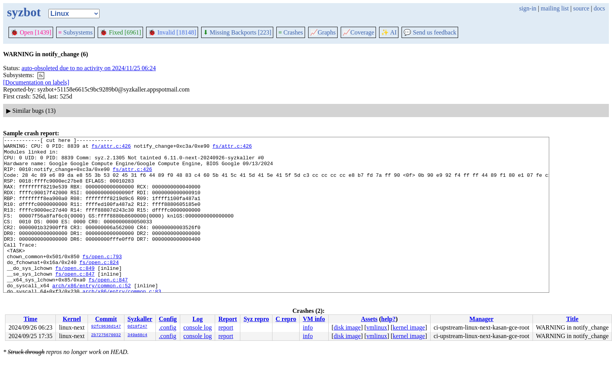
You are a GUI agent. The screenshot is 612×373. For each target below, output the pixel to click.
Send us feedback (429, 32)
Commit (106, 319)
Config (168, 319)
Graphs (323, 32)
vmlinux (376, 327)
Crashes (290, 32)
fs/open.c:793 (102, 280)
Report (227, 319)
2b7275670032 (106, 335)
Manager (481, 319)
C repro (286, 319)
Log (197, 319)
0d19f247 (137, 327)
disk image (347, 327)
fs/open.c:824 (99, 287)
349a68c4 (137, 335)
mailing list (555, 8)
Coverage (358, 32)
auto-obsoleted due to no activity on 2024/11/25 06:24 (89, 68)
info (308, 327)
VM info (314, 319)
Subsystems (75, 32)
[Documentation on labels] (36, 82)
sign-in (527, 8)
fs (41, 75)
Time (30, 319)
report (225, 327)
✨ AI (389, 32)
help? (388, 319)
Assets (369, 319)
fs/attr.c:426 (111, 148)
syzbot (24, 12)
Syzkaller (140, 319)
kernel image (409, 327)
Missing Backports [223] (237, 32)
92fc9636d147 (106, 327)
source (581, 8)
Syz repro (256, 319)
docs (599, 8)
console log (197, 327)
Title (572, 319)
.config (167, 327)
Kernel (72, 319)
